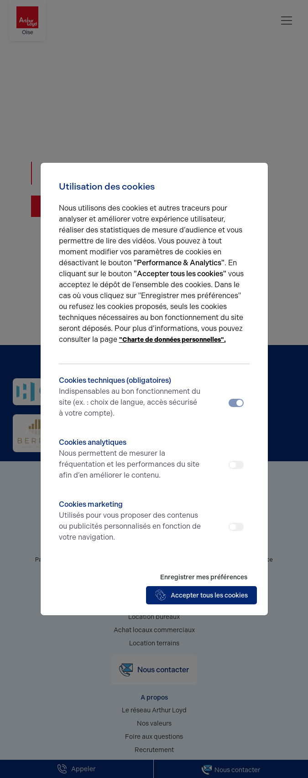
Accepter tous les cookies (201, 595)
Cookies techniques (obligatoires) (130, 397)
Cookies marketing (130, 521)
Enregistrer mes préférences (203, 577)
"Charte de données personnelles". (172, 340)
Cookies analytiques (130, 459)
